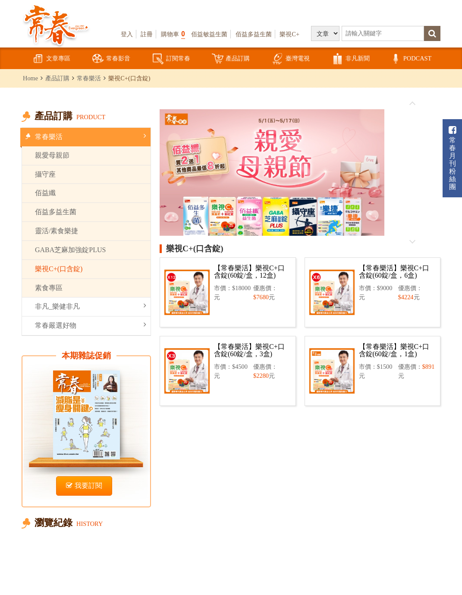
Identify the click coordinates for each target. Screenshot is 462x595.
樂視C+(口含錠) (58, 268)
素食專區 (49, 287)
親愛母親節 (52, 155)
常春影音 (111, 59)
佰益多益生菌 (254, 34)
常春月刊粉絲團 (452, 158)
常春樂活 (89, 78)
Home (30, 78)
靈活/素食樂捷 (56, 230)
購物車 (173, 33)
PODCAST (411, 59)
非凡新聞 (351, 59)
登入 (127, 34)
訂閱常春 (171, 59)
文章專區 (51, 59)
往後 (412, 241)
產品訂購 (231, 59)
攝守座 (45, 174)
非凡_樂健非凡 (90, 306)
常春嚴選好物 (90, 325)
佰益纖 (45, 192)
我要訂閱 (84, 485)
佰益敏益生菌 (209, 34)
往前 (412, 103)
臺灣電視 (291, 59)
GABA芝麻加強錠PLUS (70, 249)
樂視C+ (289, 34)
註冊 (147, 34)
